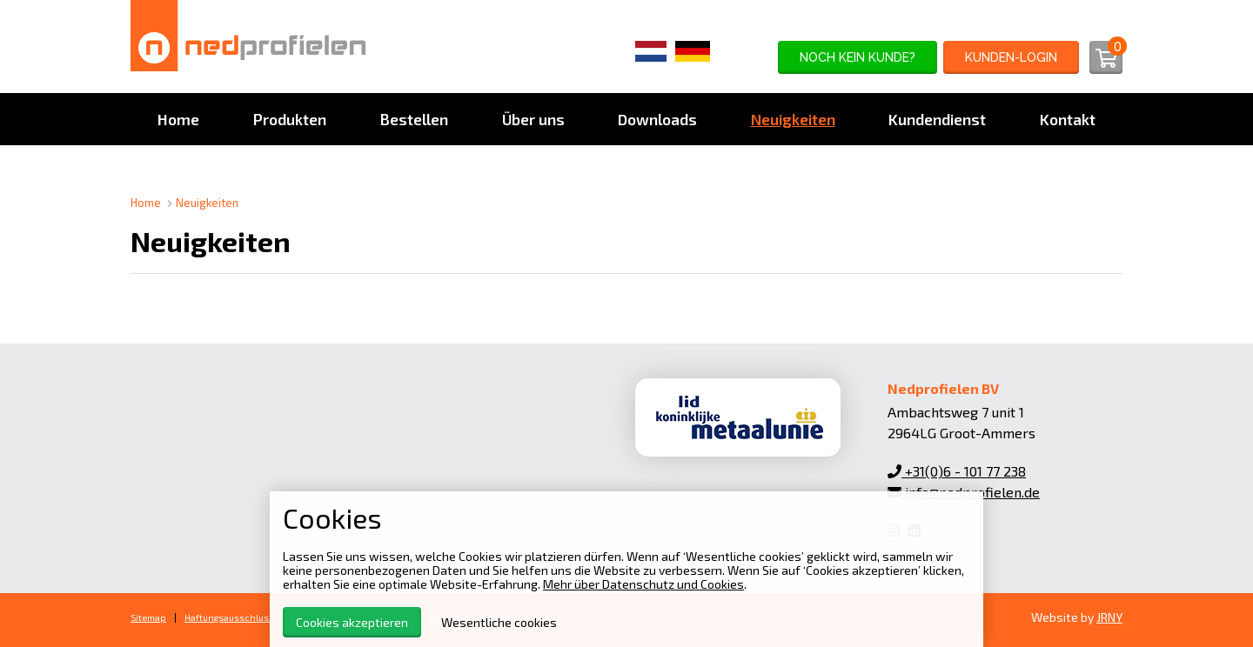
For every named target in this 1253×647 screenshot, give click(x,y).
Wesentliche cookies (499, 622)
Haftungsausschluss (229, 618)
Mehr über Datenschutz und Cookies (643, 584)
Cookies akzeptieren (352, 622)
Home (146, 203)
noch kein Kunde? (857, 57)
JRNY (1109, 617)
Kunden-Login (1011, 57)
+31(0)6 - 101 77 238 (957, 471)
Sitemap (148, 618)
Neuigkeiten (207, 203)
